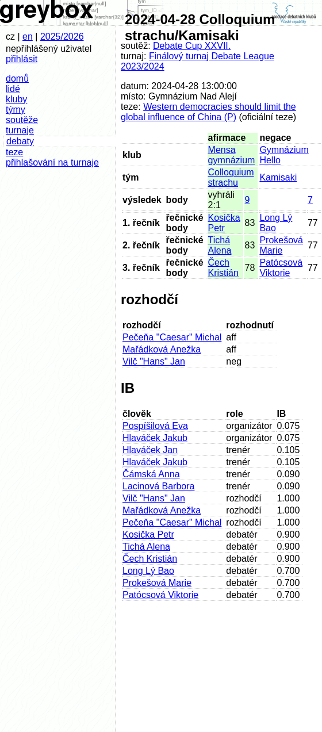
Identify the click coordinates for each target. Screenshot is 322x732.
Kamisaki (278, 177)
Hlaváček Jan (150, 450)
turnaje (20, 130)
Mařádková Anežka (161, 349)
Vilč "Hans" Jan (153, 361)
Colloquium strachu (231, 177)
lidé (13, 89)
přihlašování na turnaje (52, 162)
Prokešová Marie (281, 245)
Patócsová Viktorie (280, 268)
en (27, 36)
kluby (16, 99)
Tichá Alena (220, 245)
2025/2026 (62, 36)
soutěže (22, 120)
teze (14, 152)
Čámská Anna (151, 474)
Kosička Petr (224, 223)
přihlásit (21, 59)
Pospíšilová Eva (155, 426)
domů (17, 78)
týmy (15, 109)
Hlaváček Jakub (154, 438)
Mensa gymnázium (231, 155)
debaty (20, 141)
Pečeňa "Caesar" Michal (171, 337)
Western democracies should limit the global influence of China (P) (208, 112)
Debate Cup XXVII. (192, 46)
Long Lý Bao (148, 571)
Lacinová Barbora (158, 486)
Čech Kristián (223, 268)
